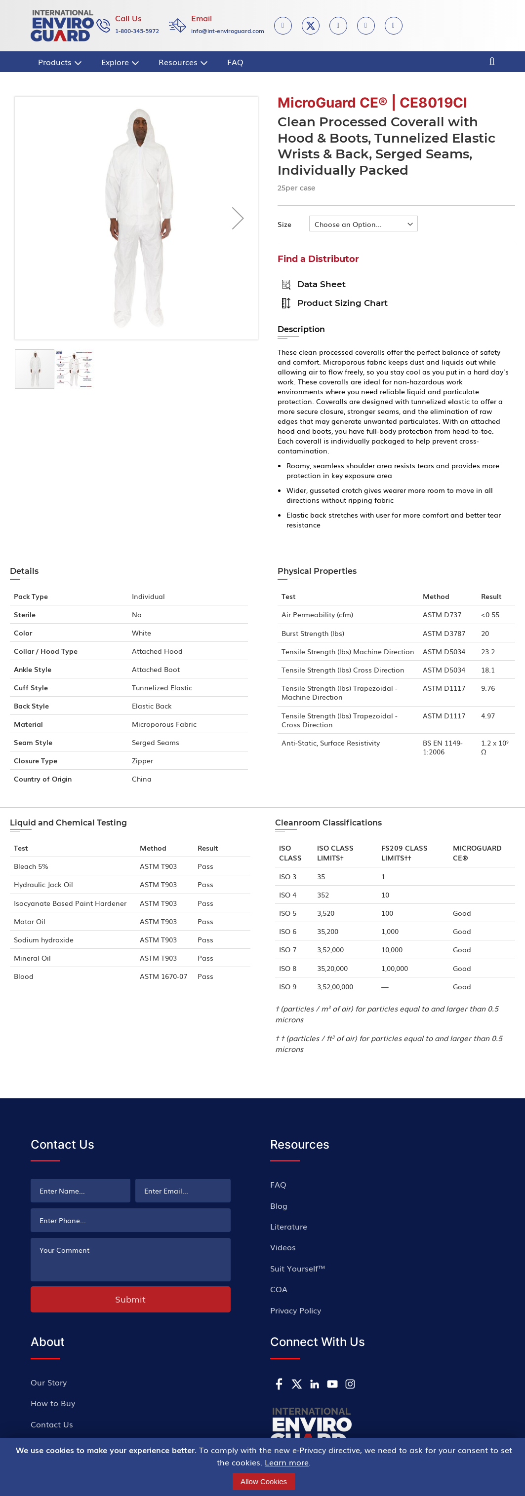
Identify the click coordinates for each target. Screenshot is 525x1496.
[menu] (166, 61)
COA (278, 1288)
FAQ (278, 1184)
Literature (288, 1226)
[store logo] (62, 25)
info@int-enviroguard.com (227, 30)
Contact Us (52, 1424)
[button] (238, 218)
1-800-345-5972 (137, 30)
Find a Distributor (318, 259)
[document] (263, 1467)
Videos (283, 1246)
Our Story (49, 1382)
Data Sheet (312, 284)
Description (301, 329)
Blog (278, 1205)
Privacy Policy (295, 1310)
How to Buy (53, 1402)
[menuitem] (58, 61)
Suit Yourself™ (297, 1268)
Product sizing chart (333, 302)
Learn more (287, 1462)
